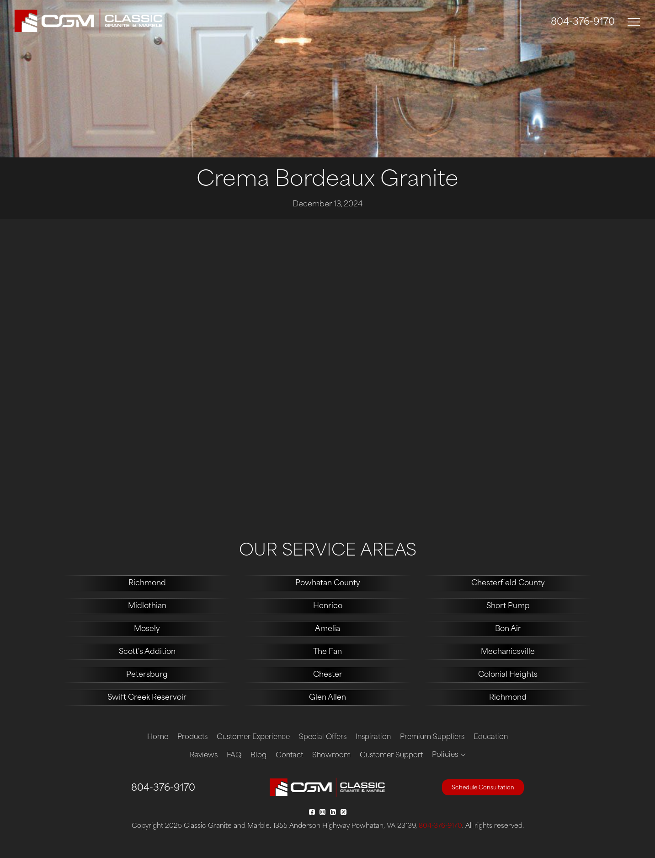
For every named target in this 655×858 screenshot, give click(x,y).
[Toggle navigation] (634, 22)
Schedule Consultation (483, 788)
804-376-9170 (583, 22)
